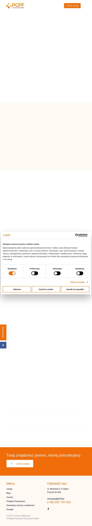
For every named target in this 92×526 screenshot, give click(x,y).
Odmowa (17, 289)
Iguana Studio (33, 519)
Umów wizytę (72, 5)
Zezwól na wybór (46, 289)
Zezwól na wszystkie (75, 289)
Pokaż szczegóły (77, 282)
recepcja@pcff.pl (51, 4)
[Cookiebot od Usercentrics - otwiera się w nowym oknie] (78, 235)
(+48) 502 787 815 (48, 7)
